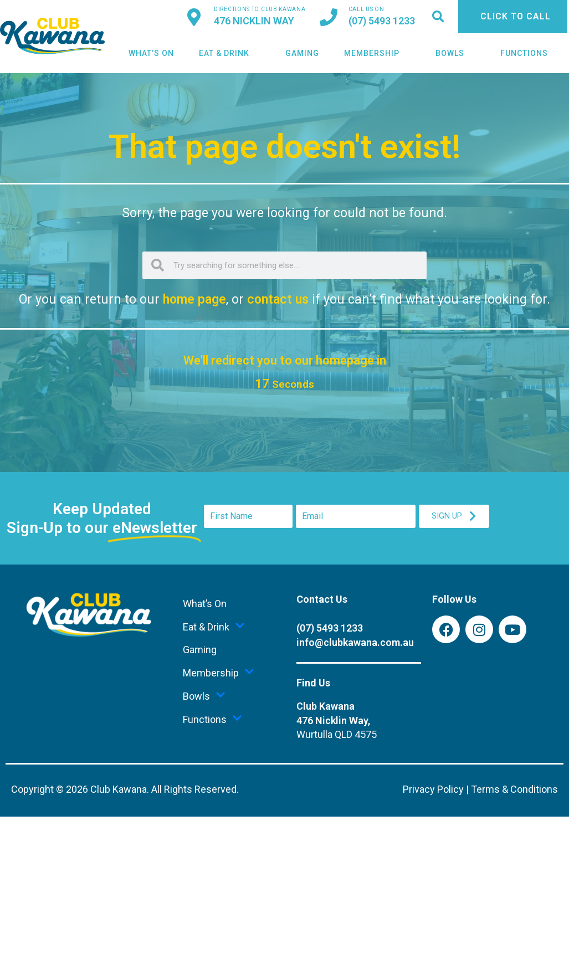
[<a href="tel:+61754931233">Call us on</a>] (328, 17)
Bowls (455, 53)
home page (194, 299)
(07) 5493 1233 (381, 21)
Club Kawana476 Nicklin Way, (336, 720)
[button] (438, 17)
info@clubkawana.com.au (355, 642)
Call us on (366, 9)
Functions (529, 53)
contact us (278, 299)
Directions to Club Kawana (260, 9)
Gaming (302, 53)
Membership (377, 53)
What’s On (151, 53)
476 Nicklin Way (254, 21)
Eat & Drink (229, 53)
